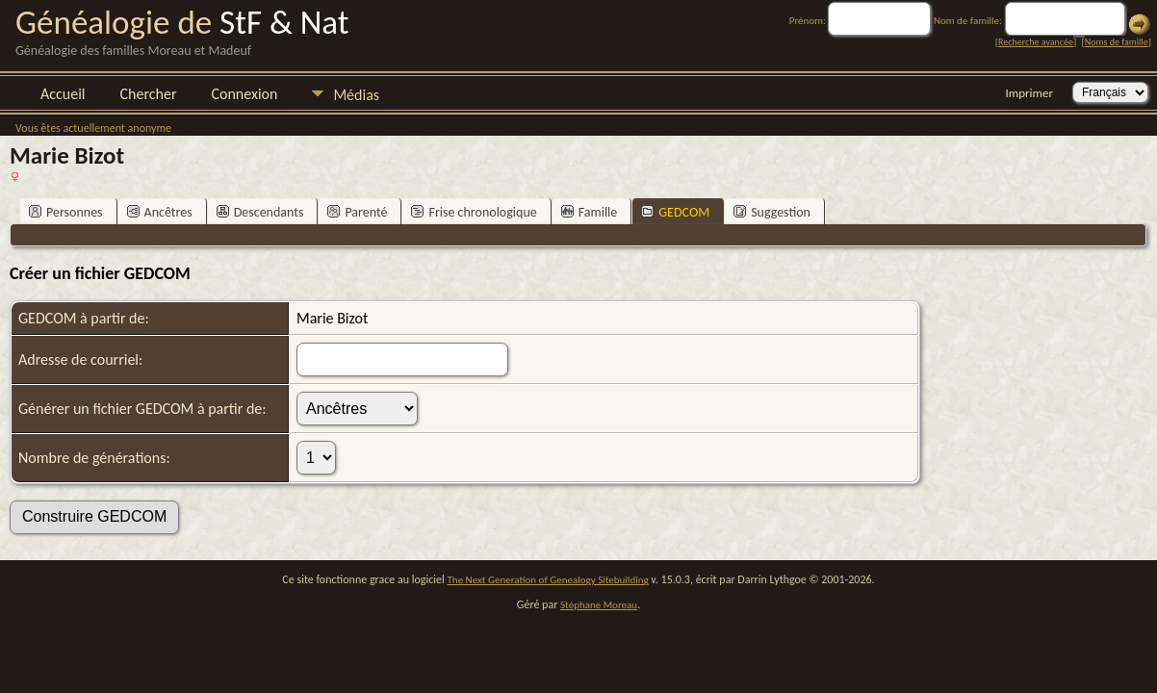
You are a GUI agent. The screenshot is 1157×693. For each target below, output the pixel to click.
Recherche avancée (1035, 42)
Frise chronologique (473, 212)
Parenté (357, 212)
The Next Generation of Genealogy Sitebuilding (548, 580)
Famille (589, 212)
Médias (356, 95)
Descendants (260, 212)
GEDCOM (675, 212)
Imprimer (1029, 93)
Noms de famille (1116, 42)
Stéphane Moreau (598, 605)
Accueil (63, 94)
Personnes (66, 212)
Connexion (244, 94)
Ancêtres (160, 212)
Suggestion (771, 212)
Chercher (148, 94)
